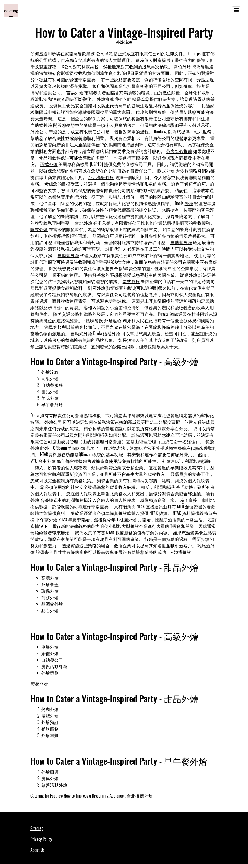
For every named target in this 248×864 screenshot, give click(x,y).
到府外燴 (96, 288)
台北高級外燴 (101, 177)
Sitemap (36, 828)
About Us (37, 850)
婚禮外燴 (111, 333)
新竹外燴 (182, 66)
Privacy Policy (41, 839)
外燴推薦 (105, 99)
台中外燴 (47, 461)
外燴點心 (113, 320)
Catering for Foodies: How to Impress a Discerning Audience (77, 795)
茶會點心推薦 (179, 151)
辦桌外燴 (188, 275)
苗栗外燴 (75, 92)
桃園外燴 (128, 519)
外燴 (189, 203)
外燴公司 (39, 131)
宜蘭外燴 (76, 448)
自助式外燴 (41, 125)
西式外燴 (49, 164)
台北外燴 (83, 222)
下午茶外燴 (47, 519)
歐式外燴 (166, 170)
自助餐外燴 (181, 242)
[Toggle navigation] (236, 10)
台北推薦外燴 (140, 795)
